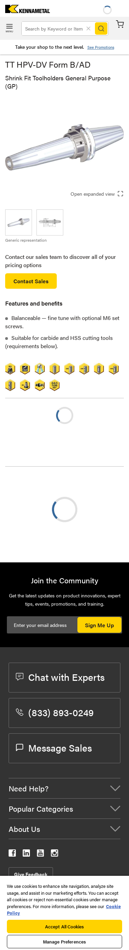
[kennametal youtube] (40, 854)
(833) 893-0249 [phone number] (55, 712)
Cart (120, 24)
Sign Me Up (99, 625)
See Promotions (100, 47)
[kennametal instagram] (54, 854)
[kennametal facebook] (12, 854)
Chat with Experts (60, 677)
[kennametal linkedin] (26, 854)
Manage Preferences (64, 941)
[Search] (101, 28)
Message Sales (54, 747)
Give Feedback (30, 874)
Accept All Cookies (64, 926)
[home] (25, 11)
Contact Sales (31, 281)
